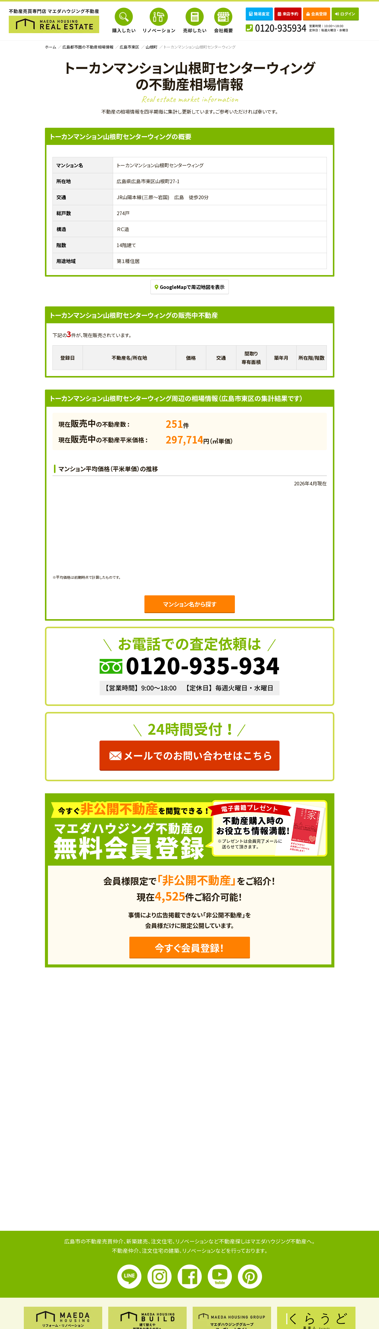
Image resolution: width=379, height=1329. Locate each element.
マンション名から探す (189, 604)
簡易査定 (259, 14)
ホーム (50, 47)
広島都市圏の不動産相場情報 (87, 47)
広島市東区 (129, 47)
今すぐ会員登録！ (189, 947)
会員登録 (316, 14)
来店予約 (288, 14)
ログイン (345, 14)
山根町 (151, 47)
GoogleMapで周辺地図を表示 (190, 286)
